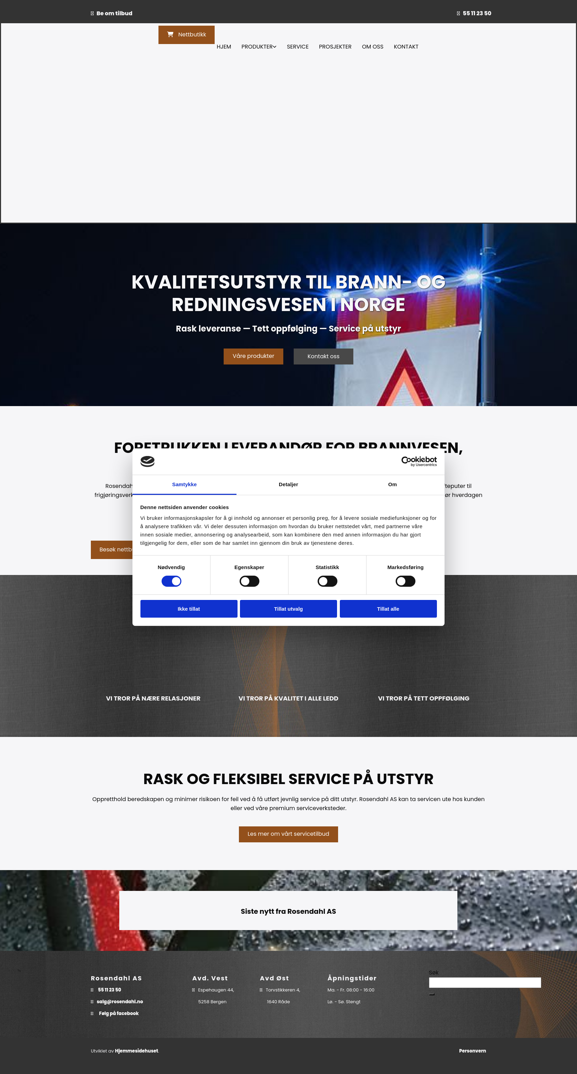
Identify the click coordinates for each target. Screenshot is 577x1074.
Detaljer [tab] (288, 484)
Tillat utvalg (288, 609)
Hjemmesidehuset (136, 1051)
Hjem (224, 47)
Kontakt (406, 47)
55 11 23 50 (477, 13)
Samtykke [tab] (184, 484)
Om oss (373, 47)
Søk (434, 973)
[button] (186, 35)
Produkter (257, 47)
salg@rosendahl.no (120, 1001)
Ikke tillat (189, 609)
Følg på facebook (119, 1013)
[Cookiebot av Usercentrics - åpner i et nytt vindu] (406, 461)
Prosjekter (335, 47)
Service (298, 47)
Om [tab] (392, 484)
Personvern (472, 1051)
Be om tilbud (114, 13)
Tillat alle (388, 609)
